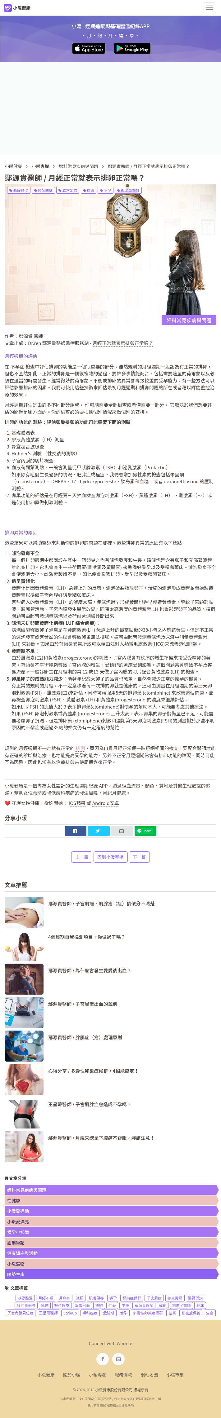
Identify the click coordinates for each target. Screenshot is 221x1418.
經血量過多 (26, 1305)
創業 (172, 1312)
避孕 (113, 1298)
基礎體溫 (18, 190)
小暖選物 (16, 1264)
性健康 (13, 1200)
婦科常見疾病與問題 (79, 166)
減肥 (79, 1298)
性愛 (112, 1305)
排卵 (88, 190)
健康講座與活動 (22, 1253)
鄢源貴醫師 (128, 190)
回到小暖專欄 (111, 857)
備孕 (123, 1312)
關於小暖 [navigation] (72, 1375)
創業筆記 (16, 1242)
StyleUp (70, 1312)
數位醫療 (61, 1305)
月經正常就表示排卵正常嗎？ (123, 343)
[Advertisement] (110, 108)
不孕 (105, 190)
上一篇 (81, 857)
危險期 (108, 1312)
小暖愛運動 (18, 1211)
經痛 (200, 1305)
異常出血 (67, 190)
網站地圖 (149, 1375)
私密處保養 (191, 1312)
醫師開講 (43, 190)
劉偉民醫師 (181, 1305)
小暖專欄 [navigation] (97, 1375)
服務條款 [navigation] (123, 1375)
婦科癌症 (90, 1312)
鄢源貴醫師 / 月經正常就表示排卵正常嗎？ (149, 166)
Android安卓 (105, 803)
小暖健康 (13, 166)
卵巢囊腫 (175, 1298)
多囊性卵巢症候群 (148, 1312)
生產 (210, 1312)
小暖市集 (175, 1375)
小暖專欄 (40, 166)
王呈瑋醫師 (48, 1312)
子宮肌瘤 (154, 1298)
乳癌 (44, 1305)
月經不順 (45, 1298)
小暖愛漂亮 (18, 1221)
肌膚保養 (96, 1298)
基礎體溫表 (23, 432)
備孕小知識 (18, 1232)
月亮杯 (64, 1298)
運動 (162, 1305)
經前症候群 (131, 1298)
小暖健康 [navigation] (46, 1375)
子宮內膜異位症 (20, 1312)
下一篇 (139, 857)
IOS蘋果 (77, 803)
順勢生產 (16, 1274)
